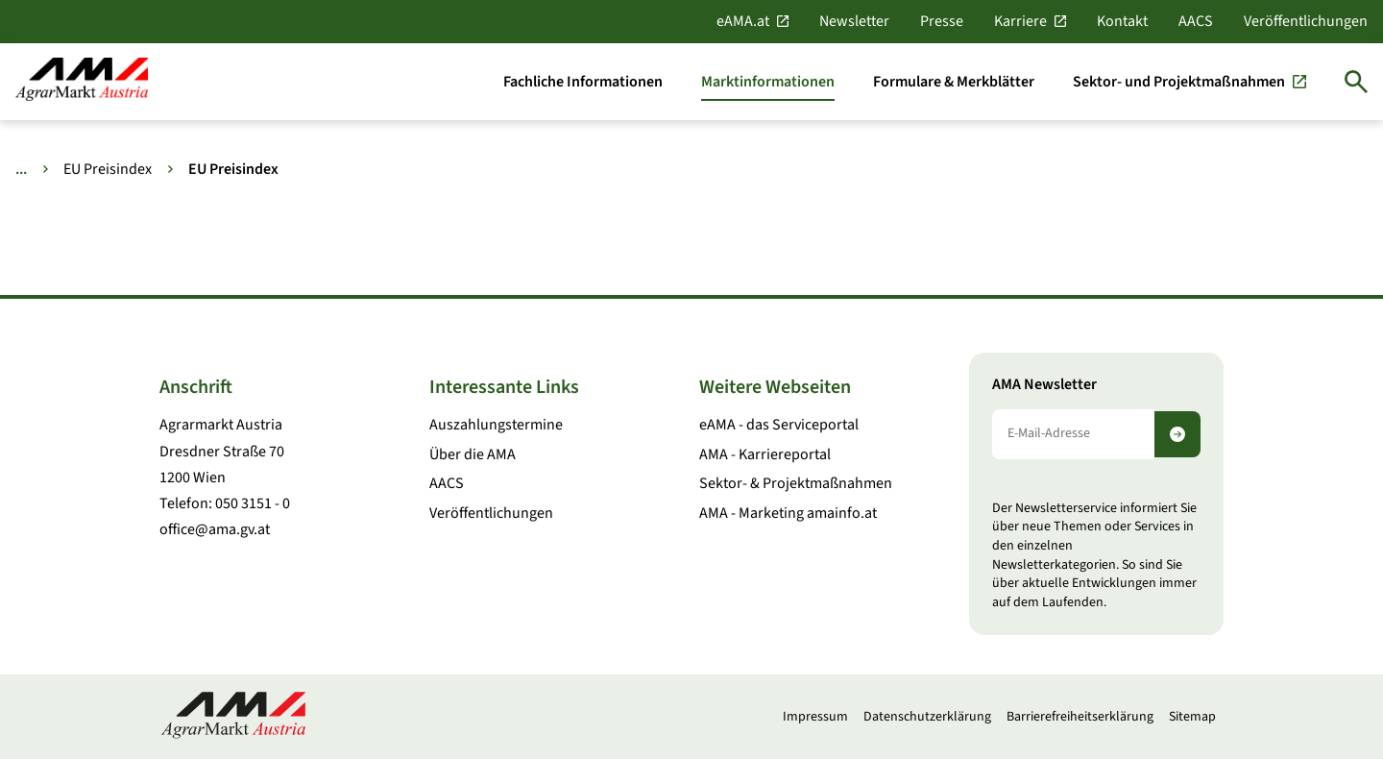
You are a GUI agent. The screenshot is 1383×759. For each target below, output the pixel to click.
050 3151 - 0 (252, 503)
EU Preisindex (107, 169)
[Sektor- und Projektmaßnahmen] (1189, 81)
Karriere (1020, 21)
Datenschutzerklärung (927, 716)
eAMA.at (742, 21)
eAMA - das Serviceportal (779, 424)
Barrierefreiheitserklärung (1080, 716)
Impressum (815, 716)
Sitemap (1192, 716)
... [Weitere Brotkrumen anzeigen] (21, 169)
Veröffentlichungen (1306, 21)
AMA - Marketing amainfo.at (788, 513)
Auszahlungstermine (496, 424)
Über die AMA (472, 454)
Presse (941, 21)
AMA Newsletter (1044, 385)
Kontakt (1122, 21)
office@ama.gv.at (214, 529)
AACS (1195, 21)
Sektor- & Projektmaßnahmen (795, 483)
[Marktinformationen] (768, 81)
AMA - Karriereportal (765, 454)
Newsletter (854, 21)
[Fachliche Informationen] (583, 81)
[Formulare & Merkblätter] (953, 81)
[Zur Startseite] (81, 81)
